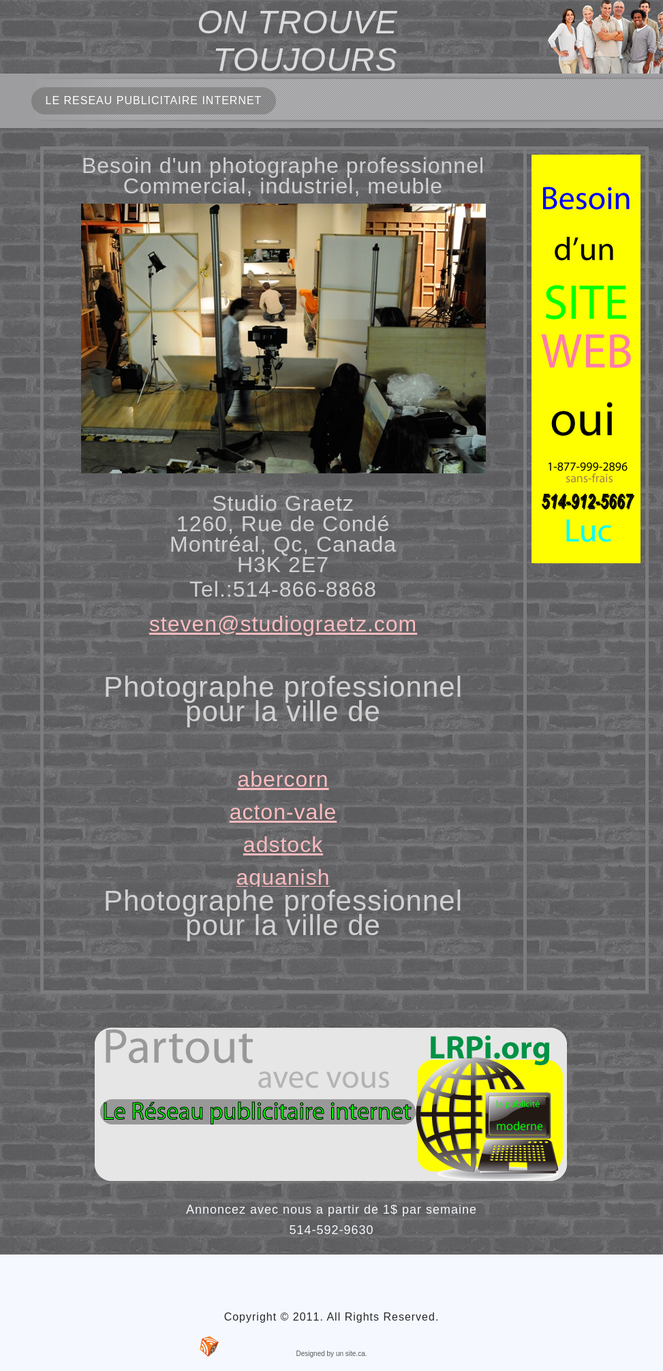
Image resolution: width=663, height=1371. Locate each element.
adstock (283, 844)
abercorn (282, 779)
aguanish (283, 877)
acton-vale (283, 812)
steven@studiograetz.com (283, 624)
